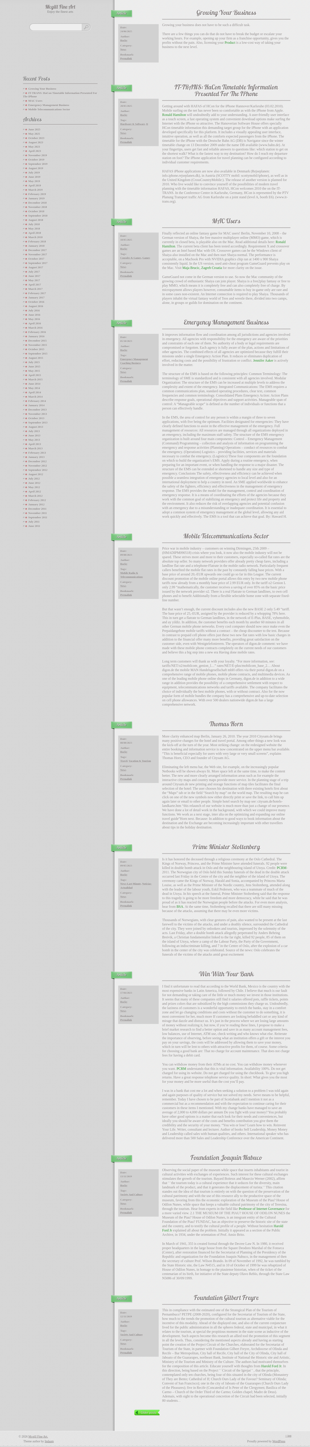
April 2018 (34, 232)
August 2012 (35, 474)
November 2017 (37, 254)
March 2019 (35, 189)
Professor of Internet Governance (262, 1209)
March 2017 (35, 289)
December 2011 (37, 508)
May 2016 (34, 319)
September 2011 (37, 517)
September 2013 (38, 422)
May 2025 (34, 133)
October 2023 (36, 138)
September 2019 (38, 164)
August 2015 (35, 357)
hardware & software (132, 124)
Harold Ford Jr (271, 1366)
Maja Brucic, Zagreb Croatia (202, 268)
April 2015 (34, 375)
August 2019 (35, 168)
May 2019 (34, 181)
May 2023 (34, 146)
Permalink (126, 58)
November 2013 (37, 414)
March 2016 (35, 327)
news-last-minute (130, 883)
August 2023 (35, 142)
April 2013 (34, 444)
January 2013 (36, 457)
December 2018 (37, 202)
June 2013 (34, 435)
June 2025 (34, 129)
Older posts (148, 1412)
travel (123, 761)
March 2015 (35, 379)
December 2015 (37, 340)
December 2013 (37, 409)
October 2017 (36, 258)
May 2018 (34, 228)
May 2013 (34, 439)
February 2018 (37, 241)
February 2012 (37, 500)
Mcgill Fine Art (60, 7)
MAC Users (226, 221)
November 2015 (37, 345)
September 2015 (38, 353)
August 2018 (35, 220)
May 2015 (34, 370)
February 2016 (37, 332)
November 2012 (37, 465)
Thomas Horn (226, 724)
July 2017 (34, 271)
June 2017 (34, 276)
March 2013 (35, 448)
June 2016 (34, 314)
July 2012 (34, 478)
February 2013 (37, 452)
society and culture (131, 1194)
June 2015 (34, 366)
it (147, 124)
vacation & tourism (140, 761)
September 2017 (38, 263)
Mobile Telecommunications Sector (226, 536)
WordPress (278, 1441)
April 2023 (34, 151)
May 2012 (34, 487)
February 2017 (37, 293)
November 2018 (37, 207)
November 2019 (37, 155)
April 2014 (34, 392)
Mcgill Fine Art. (38, 1436)
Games (146, 257)
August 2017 (35, 267)
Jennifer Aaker (263, 360)
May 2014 (34, 388)
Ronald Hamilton (174, 115)
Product (230, 42)
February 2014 (37, 401)
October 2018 (36, 211)
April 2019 (34, 185)
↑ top (288, 1435)
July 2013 (34, 431)
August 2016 (35, 306)
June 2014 (34, 383)
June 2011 (34, 526)
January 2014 (36, 405)
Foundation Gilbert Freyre (226, 1298)
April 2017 (34, 284)
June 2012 (34, 482)
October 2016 (36, 301)
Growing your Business (226, 13)
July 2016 (34, 310)
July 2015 (34, 362)
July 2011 (34, 521)
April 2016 (34, 323)
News (123, 49)
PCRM (281, 868)
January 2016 (36, 336)
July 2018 (34, 224)
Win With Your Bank (226, 974)
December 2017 (37, 250)
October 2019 (36, 159)
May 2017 (34, 280)
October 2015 (36, 349)
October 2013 (36, 418)
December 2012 (37, 461)
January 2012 (36, 504)
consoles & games (130, 257)
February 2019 (37, 194)
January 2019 (36, 198)
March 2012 (35, 495)
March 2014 (35, 396)
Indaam (49, 1441)
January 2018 (36, 245)
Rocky (123, 40)
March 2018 (35, 237)
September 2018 (38, 215)
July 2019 (34, 172)
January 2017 (36, 297)
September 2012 (38, 470)
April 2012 (34, 491)
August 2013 (35, 426)
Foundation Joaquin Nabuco (226, 1158)
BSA (180, 906)
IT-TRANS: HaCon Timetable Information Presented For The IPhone (226, 91)
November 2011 (37, 513)
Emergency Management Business (226, 323)
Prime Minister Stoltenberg (226, 847)
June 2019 (34, 176)
